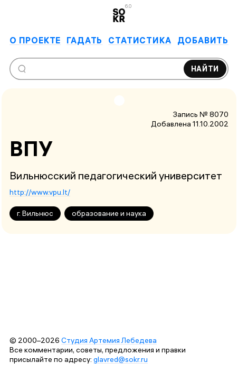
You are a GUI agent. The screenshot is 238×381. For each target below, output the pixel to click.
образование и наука (109, 213)
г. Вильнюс (35, 213)
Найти (205, 69)
